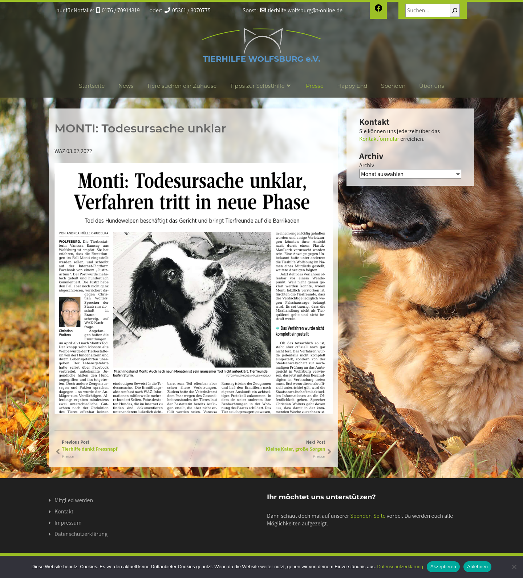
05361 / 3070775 (188, 10)
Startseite (92, 85)
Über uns (431, 85)
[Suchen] (454, 10)
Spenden (393, 85)
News (126, 85)
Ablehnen (477, 566)
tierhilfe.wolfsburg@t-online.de (301, 10)
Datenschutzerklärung (81, 534)
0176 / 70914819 (118, 10)
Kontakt (63, 511)
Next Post (259, 445)
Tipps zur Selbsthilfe (261, 85)
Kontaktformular (379, 139)
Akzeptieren (443, 566)
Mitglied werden (73, 500)
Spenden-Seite (367, 516)
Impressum (67, 522)
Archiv (366, 165)
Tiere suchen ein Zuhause (182, 85)
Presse (315, 85)
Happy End (352, 85)
